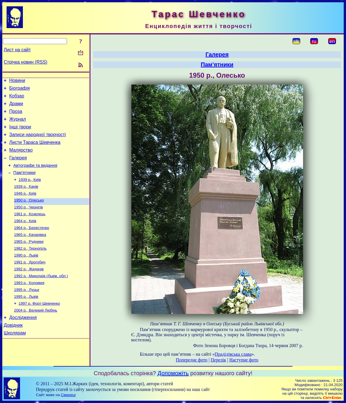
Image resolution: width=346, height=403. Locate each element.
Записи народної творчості (37, 141)
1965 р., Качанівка (30, 251)
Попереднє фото (191, 359)
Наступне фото (243, 359)
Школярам (15, 358)
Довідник (13, 349)
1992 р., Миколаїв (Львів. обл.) (41, 296)
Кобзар (16, 98)
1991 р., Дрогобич (30, 281)
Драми (16, 107)
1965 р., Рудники (29, 258)
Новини (17, 81)
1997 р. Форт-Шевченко (39, 325)
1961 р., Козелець (30, 228)
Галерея (18, 167)
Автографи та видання (35, 175)
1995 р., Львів (26, 318)
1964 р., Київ (25, 236)
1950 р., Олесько (29, 214)
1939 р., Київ (30, 191)
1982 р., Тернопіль (30, 266)
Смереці (68, 395)
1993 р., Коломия (29, 303)
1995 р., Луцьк (26, 310)
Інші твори (20, 132)
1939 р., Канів (26, 199)
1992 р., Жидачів (29, 288)
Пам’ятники (24, 183)
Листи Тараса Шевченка (34, 150)
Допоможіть (173, 373)
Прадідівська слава (233, 354)
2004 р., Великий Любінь (35, 333)
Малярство (21, 158)
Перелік (218, 359)
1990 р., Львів (26, 273)
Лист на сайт (17, 49)
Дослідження (23, 341)
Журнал (17, 124)
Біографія (19, 89)
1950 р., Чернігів (28, 221)
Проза (15, 115)
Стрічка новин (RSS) (25, 62)
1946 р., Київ (25, 206)
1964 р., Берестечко (31, 243)
